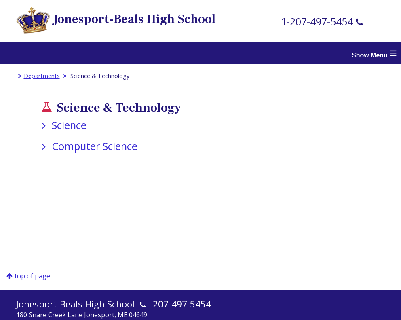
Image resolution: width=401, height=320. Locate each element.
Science (62, 125)
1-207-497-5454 (317, 21)
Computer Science (87, 146)
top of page (32, 275)
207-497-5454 (182, 304)
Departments (38, 76)
